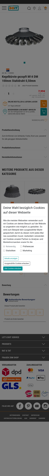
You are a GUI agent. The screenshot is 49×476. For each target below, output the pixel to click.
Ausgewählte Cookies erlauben (16, 263)
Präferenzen (28, 246)
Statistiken (11, 250)
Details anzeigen (10, 258)
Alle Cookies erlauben (12, 268)
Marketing (27, 250)
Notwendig (11, 246)
